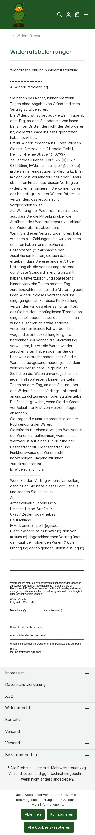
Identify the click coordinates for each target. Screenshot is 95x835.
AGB (9, 696)
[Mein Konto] (68, 14)
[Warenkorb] (77, 14)
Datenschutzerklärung (25, 684)
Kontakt (12, 719)
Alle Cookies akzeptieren (49, 827)
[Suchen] (59, 14)
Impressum (15, 672)
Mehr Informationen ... (47, 804)
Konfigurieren (61, 814)
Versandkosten (21, 773)
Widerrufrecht (17, 707)
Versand (12, 731)
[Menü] (86, 14)
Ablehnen (33, 814)
